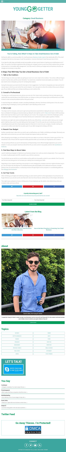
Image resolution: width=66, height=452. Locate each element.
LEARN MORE (33, 322)
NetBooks (4, 146)
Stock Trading (49, 353)
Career (49, 333)
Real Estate (17, 350)
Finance (17, 338)
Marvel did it (48, 113)
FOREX (49, 338)
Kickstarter (14, 169)
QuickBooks (58, 144)
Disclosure (40, 449)
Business (17, 333)
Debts (49, 336)
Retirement (49, 350)
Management (17, 344)
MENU (7, 2)
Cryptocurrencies (17, 336)
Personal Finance (17, 347)
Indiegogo (6, 169)
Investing (49, 341)
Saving (17, 353)
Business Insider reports (39, 57)
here (40, 120)
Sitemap (46, 449)
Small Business (37, 18)
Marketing (49, 344)
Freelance (17, 341)
